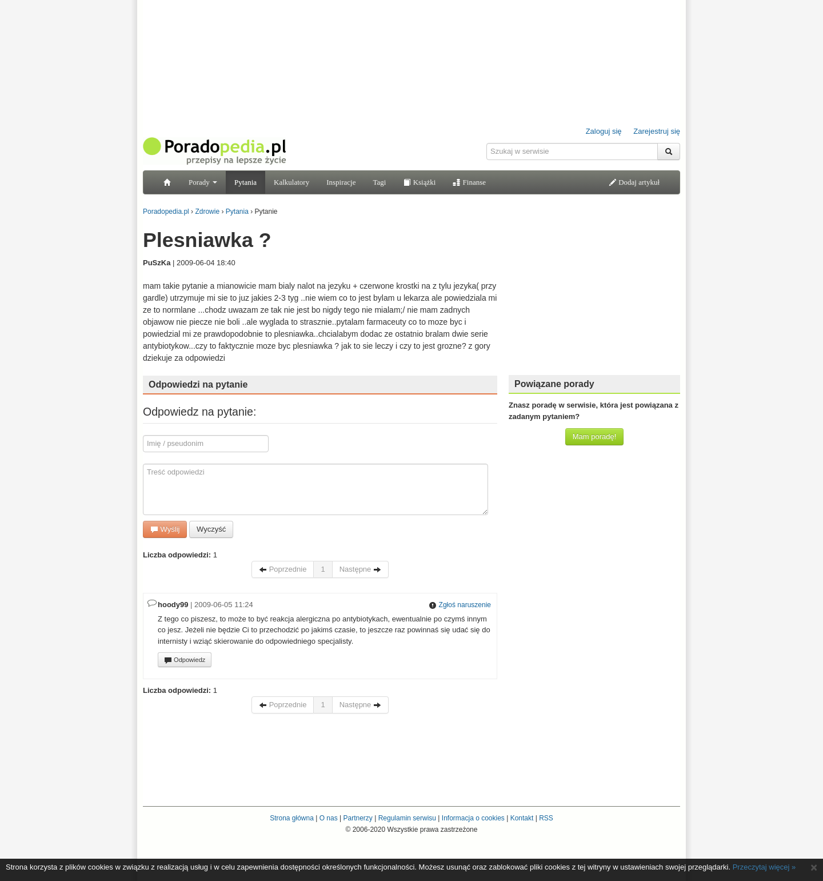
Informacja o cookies (473, 818)
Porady (203, 182)
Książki (419, 182)
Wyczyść (211, 529)
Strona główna (292, 818)
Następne (360, 569)
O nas (328, 818)
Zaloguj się (604, 131)
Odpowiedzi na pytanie (198, 384)
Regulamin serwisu (407, 818)
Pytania (245, 182)
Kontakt (522, 818)
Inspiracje (340, 182)
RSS (546, 818)
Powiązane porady (554, 384)
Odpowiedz (184, 660)
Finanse (469, 182)
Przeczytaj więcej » (764, 867)
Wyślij (164, 529)
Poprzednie (282, 569)
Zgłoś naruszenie (460, 605)
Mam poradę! (595, 436)
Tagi (379, 182)
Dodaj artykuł (634, 182)
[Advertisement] (594, 294)
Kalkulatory (291, 182)
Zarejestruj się (656, 131)
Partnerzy (357, 818)
